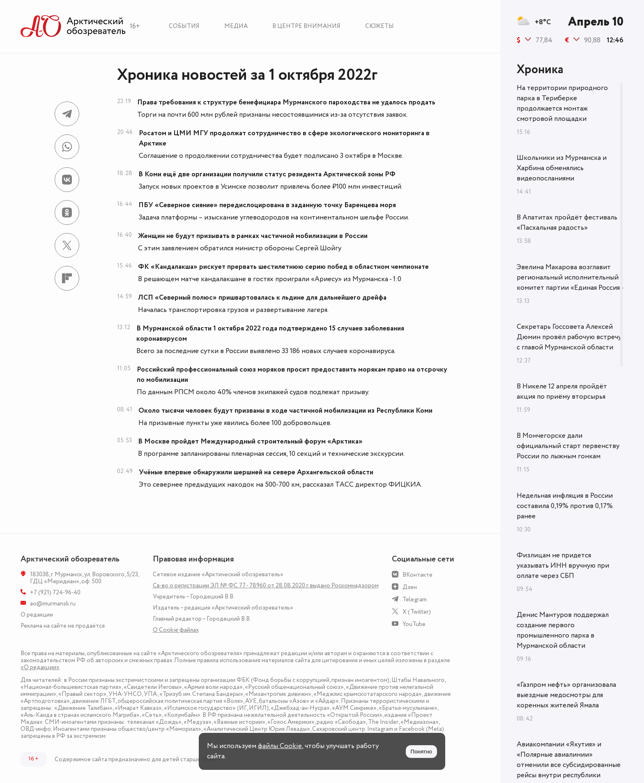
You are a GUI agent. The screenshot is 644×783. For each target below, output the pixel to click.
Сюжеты (379, 26)
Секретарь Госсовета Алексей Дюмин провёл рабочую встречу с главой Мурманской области (569, 337)
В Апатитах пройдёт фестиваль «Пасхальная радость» (567, 222)
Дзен (409, 587)
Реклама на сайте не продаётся (63, 625)
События (184, 26)
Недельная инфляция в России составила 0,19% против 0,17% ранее (565, 506)
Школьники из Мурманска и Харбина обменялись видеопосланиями (562, 168)
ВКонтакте (417, 574)
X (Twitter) (416, 611)
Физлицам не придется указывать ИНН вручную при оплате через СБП (563, 565)
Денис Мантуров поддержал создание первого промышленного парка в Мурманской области (563, 630)
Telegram (414, 599)
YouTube (414, 624)
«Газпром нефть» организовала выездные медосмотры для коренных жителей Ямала (566, 695)
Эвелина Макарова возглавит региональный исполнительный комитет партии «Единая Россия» (570, 277)
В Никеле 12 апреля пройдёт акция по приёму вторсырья (562, 391)
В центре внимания (306, 26)
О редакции (37, 614)
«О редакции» (40, 667)
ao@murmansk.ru (53, 603)
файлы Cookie (280, 746)
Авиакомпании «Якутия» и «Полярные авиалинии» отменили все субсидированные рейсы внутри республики (569, 759)
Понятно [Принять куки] (421, 751)
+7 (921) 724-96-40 (55, 592)
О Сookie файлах (176, 629)
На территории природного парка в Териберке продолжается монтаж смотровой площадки (562, 103)
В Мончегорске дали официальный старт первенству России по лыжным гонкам (568, 446)
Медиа (236, 26)
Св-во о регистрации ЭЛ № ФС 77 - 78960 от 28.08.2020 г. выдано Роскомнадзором (266, 585)
